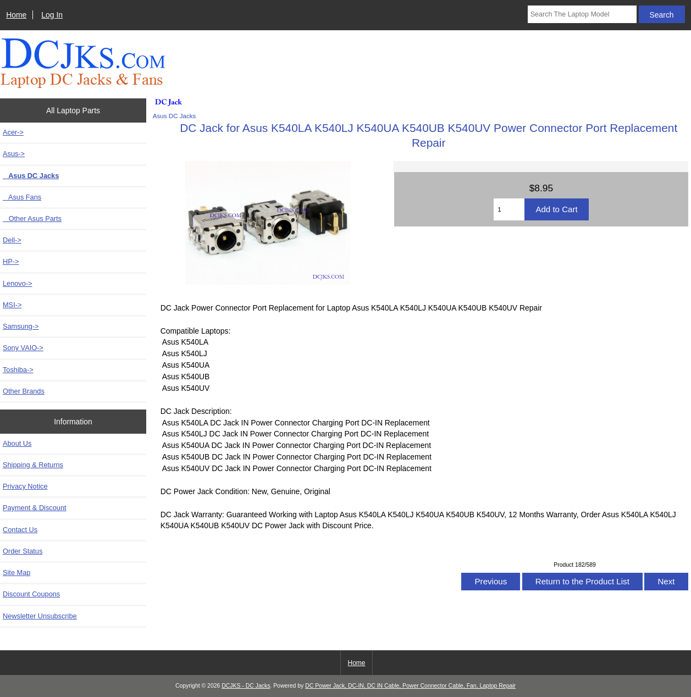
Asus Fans (22, 197)
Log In (52, 14)
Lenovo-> (17, 283)
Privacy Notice (25, 486)
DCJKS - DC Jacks (246, 686)
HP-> (11, 261)
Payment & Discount (35, 508)
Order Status (22, 551)
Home (16, 14)
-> (14, 154)
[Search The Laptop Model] (582, 14)
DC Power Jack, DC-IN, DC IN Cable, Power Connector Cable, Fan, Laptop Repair (410, 686)
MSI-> (12, 305)
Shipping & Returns (33, 465)
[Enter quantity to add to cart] (509, 209)
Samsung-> (21, 326)
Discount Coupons (31, 594)
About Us (17, 443)
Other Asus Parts (32, 218)
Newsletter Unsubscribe (40, 616)
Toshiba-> (18, 370)
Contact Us (20, 529)
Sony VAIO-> (23, 348)
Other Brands (24, 391)
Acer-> (13, 132)
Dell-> (12, 240)
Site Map (16, 572)
